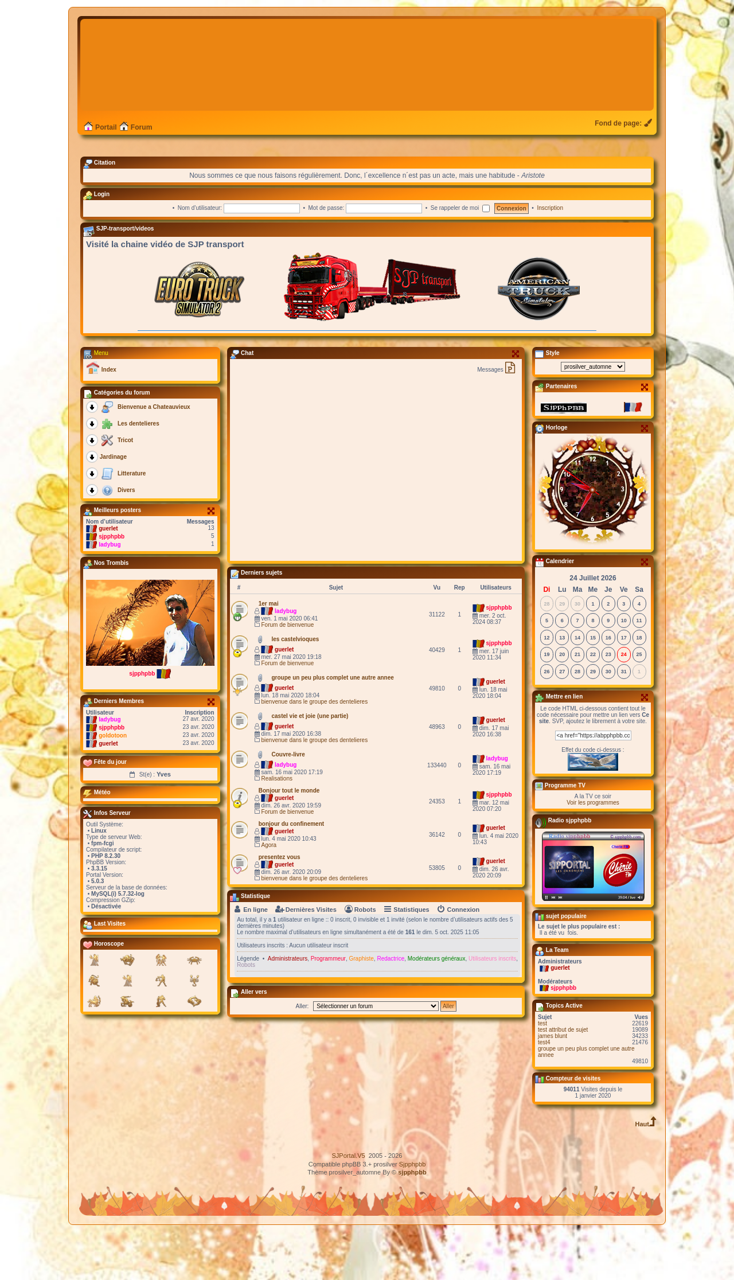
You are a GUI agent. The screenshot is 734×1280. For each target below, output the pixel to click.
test (542, 1071)
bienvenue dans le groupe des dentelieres (314, 750)
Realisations (276, 827)
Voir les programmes (593, 851)
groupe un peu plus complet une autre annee (586, 1100)
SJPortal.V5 (348, 1203)
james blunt (552, 1084)
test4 (544, 1090)
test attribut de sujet (563, 1078)
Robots (246, 1013)
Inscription (550, 256)
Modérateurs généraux (437, 1007)
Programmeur (328, 1007)
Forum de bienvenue (287, 673)
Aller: (302, 1054)
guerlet (108, 576)
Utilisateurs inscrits (492, 1007)
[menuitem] (624, 171)
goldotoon (113, 784)
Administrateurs (287, 1007)
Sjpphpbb (412, 1212)
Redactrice (390, 1007)
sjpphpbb (111, 585)
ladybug (109, 593)
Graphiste (361, 1007)
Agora (268, 893)
